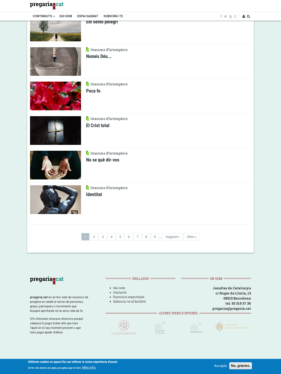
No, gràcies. (240, 366)
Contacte (120, 292)
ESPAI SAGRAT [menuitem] (87, 16)
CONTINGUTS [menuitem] (42, 16)
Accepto (220, 366)
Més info (89, 368)
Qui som (119, 288)
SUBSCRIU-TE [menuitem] (113, 16)
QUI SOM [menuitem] (65, 16)
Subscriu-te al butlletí (129, 301)
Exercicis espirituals (128, 297)
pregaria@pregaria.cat (231, 308)
